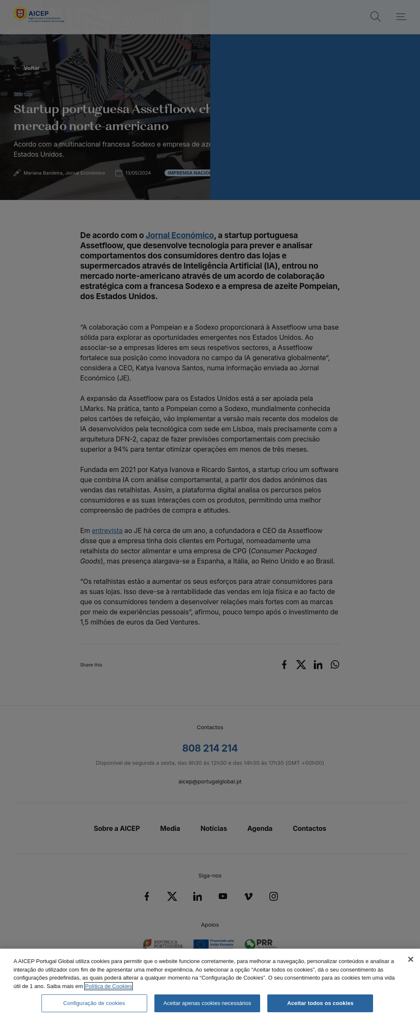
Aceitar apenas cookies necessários (207, 1003)
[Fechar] (410, 959)
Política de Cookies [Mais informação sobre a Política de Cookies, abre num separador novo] (108, 986)
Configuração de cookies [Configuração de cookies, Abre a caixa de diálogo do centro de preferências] (94, 1003)
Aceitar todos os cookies (320, 1003)
